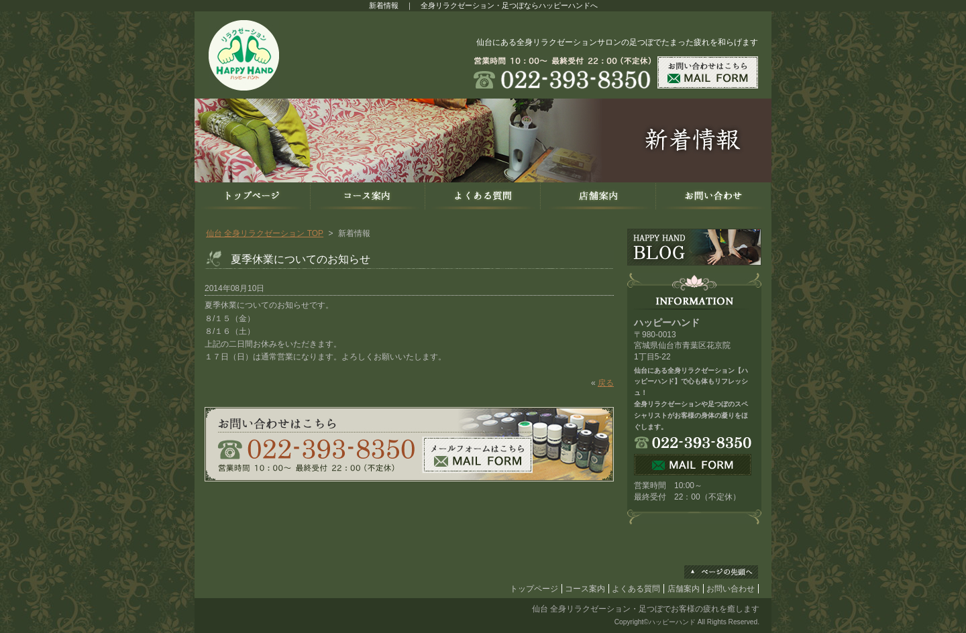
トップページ (534, 588)
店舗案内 (683, 588)
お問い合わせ (730, 588)
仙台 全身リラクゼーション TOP (264, 233)
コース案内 (585, 588)
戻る (606, 383)
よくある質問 (636, 588)
